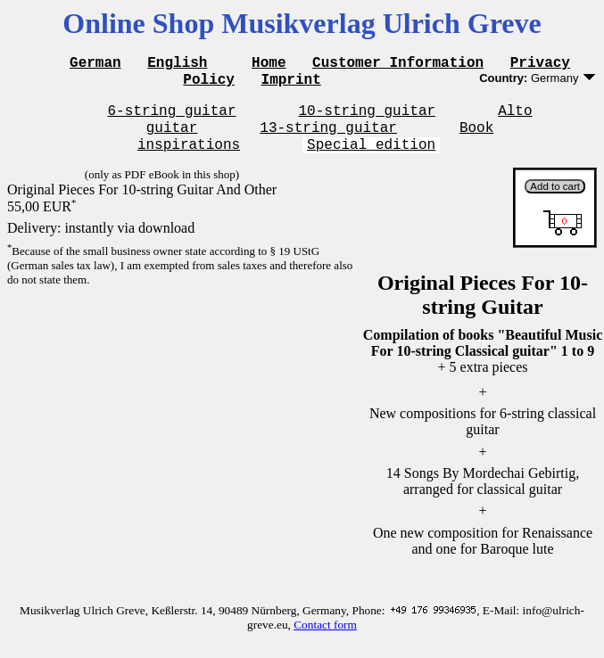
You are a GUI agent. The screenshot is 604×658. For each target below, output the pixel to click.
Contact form (325, 638)
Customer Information (398, 64)
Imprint (291, 84)
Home (268, 64)
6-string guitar (171, 117)
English (177, 64)
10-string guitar (367, 117)
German (95, 64)
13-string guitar (328, 137)
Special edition (371, 157)
